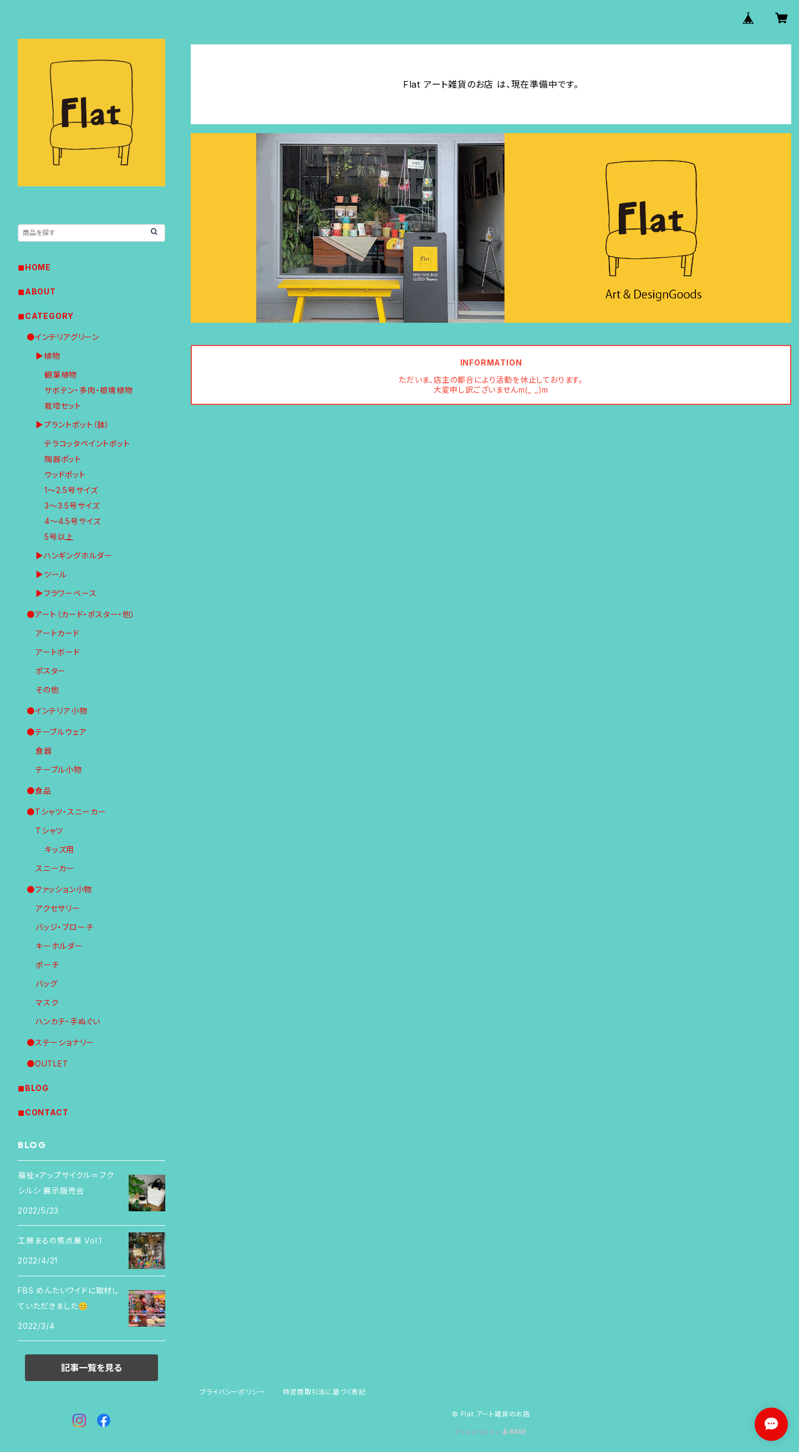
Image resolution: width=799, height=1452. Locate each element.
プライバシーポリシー (232, 1392)
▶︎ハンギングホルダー (74, 555)
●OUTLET (48, 1063)
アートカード (57, 633)
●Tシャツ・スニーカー (66, 811)
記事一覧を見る (91, 1367)
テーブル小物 (58, 769)
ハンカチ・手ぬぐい (67, 1021)
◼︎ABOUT (37, 291)
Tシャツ (49, 830)
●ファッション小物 (59, 889)
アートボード (57, 652)
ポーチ (47, 964)
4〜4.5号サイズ (72, 521)
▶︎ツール (51, 574)
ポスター (50, 671)
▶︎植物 (47, 356)
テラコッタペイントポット (87, 443)
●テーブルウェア (56, 732)
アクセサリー (57, 908)
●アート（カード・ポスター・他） (81, 614)
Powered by (491, 1432)
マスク (46, 1002)
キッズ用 (59, 849)
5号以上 (59, 536)
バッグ (46, 983)
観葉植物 (60, 374)
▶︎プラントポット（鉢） (72, 424)
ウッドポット (65, 474)
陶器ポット (63, 459)
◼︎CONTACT (43, 1112)
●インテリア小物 (57, 710)
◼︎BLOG (33, 1088)
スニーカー (55, 868)
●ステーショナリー (60, 1042)
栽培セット (63, 405)
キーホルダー (59, 946)
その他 (47, 689)
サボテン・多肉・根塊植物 (88, 390)
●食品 (39, 790)
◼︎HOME (34, 267)
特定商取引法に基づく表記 (324, 1392)
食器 (43, 750)
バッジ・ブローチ (64, 927)
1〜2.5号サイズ (71, 490)
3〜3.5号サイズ (72, 505)
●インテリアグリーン (63, 337)
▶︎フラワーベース (65, 593)
